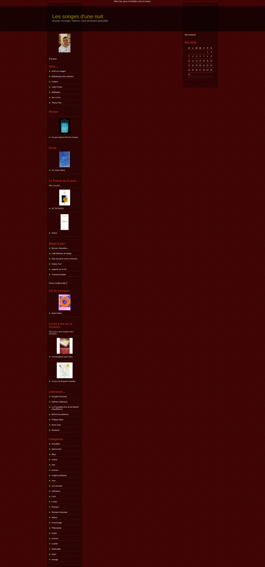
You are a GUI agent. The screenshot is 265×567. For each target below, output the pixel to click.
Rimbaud (55, 430)
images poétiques (59, 475)
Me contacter (190, 35)
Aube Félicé (57, 313)
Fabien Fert (57, 264)
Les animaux (57, 486)
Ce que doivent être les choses (65, 137)
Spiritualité (56, 549)
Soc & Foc (56, 97)
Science (55, 538)
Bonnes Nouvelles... (60, 248)
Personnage (57, 523)
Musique (55, 507)
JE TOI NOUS (58, 208)
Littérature (56, 491)
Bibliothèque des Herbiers (63, 76)
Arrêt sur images (59, 71)
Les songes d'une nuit (77, 16)
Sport (54, 554)
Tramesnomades (59, 274)
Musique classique (60, 512)
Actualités (56, 444)
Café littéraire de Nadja (62, 253)
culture (54, 460)
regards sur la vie (59, 269)
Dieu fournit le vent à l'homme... (65, 259)
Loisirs (54, 502)
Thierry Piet (57, 103)
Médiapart (56, 92)
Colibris (55, 82)
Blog (54, 454)
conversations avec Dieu (62, 357)
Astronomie (57, 449)
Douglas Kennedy (59, 396)
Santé (54, 533)
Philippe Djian (57, 420)
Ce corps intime (58, 170)
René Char (56, 425)
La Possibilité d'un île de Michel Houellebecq (65, 408)
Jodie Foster (57, 87)
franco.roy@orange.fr (58, 283)
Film (53, 465)
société (55, 544)
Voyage (55, 559)
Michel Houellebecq (60, 414)
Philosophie (57, 528)
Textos (54, 233)
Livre (54, 496)
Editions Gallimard (59, 402)
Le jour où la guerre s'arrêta (63, 381)
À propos (53, 59)
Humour (55, 470)
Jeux (54, 481)
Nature (54, 517)
